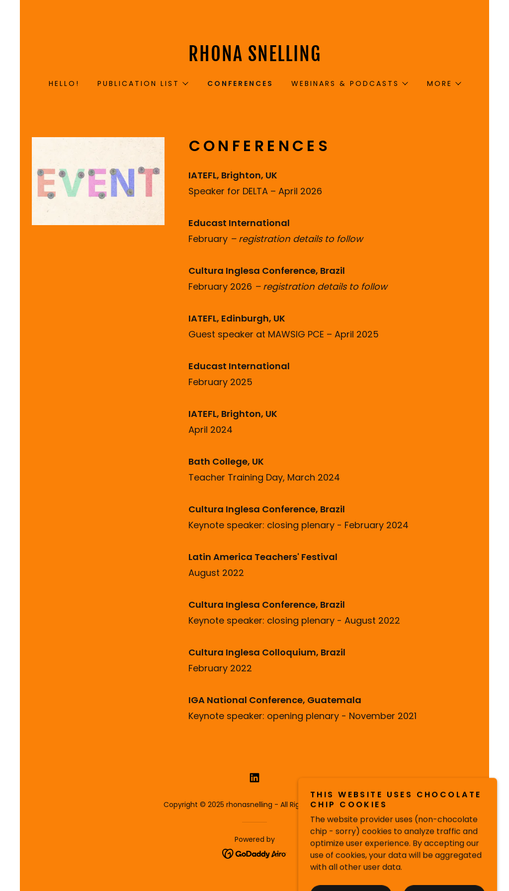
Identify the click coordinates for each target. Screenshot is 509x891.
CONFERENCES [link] (240, 83)
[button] (142, 83)
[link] (254, 58)
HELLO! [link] (64, 83)
